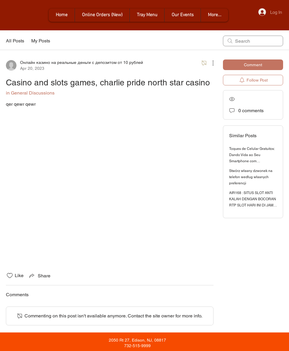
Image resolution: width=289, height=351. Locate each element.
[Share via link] (39, 275)
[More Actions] (210, 63)
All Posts (15, 41)
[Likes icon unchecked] (10, 275)
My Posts (40, 41)
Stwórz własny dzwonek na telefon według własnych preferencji (250, 177)
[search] (253, 41)
